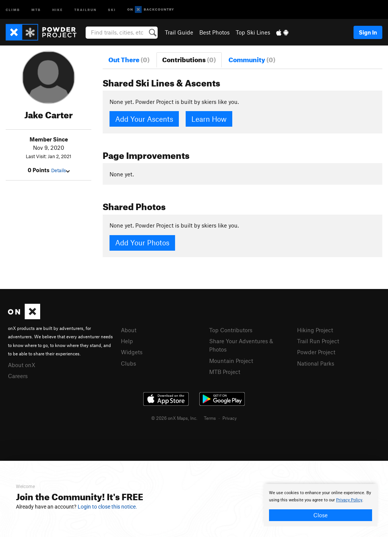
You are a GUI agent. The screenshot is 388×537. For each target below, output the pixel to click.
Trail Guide (179, 32)
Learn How (209, 119)
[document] (320, 505)
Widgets (131, 352)
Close (320, 515)
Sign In (368, 32)
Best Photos (214, 32)
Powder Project (316, 352)
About (128, 330)
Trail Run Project (318, 341)
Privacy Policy (349, 500)
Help (127, 341)
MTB (36, 9)
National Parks (315, 363)
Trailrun (85, 9)
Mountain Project (231, 360)
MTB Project (224, 371)
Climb (13, 9)
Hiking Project (315, 330)
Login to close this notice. (107, 507)
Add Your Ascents (144, 119)
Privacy (229, 418)
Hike (57, 9)
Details (60, 170)
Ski (112, 9)
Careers (18, 375)
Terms (210, 418)
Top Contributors (230, 330)
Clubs (128, 363)
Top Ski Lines (253, 32)
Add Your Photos (142, 242)
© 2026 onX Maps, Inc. (174, 418)
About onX (21, 364)
